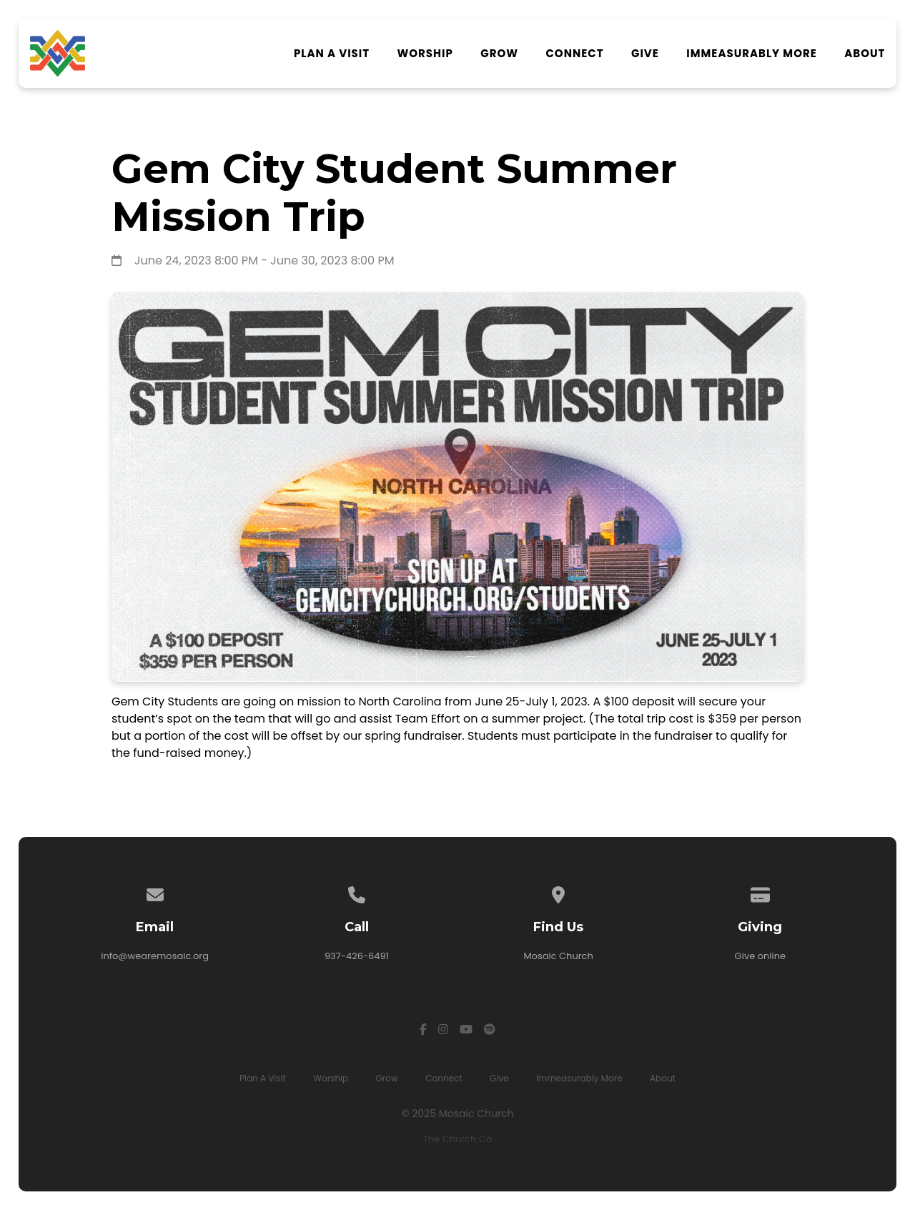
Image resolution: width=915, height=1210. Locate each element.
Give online (760, 956)
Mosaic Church (558, 956)
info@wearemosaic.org (155, 956)
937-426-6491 (357, 956)
